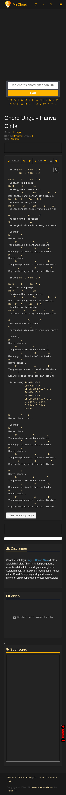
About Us (11, 777)
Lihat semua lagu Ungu (21, 515)
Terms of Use (25, 777)
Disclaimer (38, 777)
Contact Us (51, 777)
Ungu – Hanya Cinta (38, 560)
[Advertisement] (33, 47)
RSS (9, 780)
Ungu (17, 132)
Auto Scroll (63, 728)
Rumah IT (12, 790)
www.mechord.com (42, 787)
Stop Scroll (63, 737)
